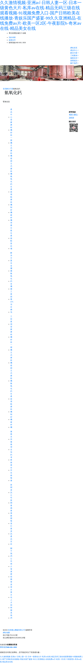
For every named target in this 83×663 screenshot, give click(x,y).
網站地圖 (6, 632)
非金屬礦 (11, 267)
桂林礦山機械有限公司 (16, 630)
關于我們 (73, 63)
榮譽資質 (11, 583)
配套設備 (11, 245)
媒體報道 (11, 519)
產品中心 (73, 50)
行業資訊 (11, 530)
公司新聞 (11, 499)
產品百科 (11, 540)
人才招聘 (11, 604)
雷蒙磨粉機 (11, 125)
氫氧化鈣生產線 (11, 184)
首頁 (4, 89)
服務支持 (73, 58)
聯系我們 (11, 614)
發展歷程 (11, 573)
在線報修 (11, 477)
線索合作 (12, 40)
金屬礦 (11, 286)
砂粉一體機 (11, 137)
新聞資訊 (73, 60)
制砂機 (11, 209)
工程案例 (73, 55)
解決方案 (73, 53)
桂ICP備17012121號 (10, 635)
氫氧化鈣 (11, 277)
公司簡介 (11, 562)
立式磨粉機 (11, 150)
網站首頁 (73, 48)
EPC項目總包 (11, 307)
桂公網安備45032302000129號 (14, 638)
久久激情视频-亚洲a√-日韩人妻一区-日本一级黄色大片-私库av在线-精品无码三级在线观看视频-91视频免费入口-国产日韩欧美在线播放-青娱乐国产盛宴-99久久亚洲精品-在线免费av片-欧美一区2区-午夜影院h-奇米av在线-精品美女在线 (41, 15)
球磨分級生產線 (11, 230)
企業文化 (11, 593)
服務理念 (11, 446)
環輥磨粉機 (11, 199)
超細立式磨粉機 (11, 166)
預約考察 (12, 37)
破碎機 (11, 217)
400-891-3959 (73, 116)
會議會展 (11, 509)
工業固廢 (11, 295)
